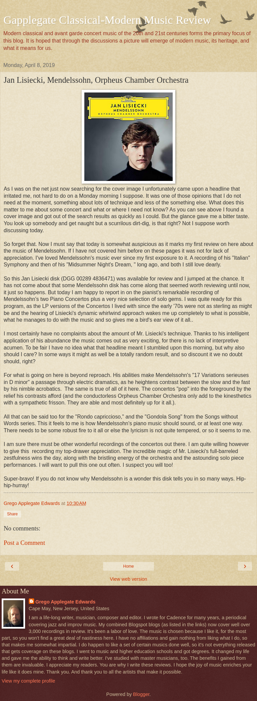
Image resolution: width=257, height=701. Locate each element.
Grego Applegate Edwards (65, 601)
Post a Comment (24, 542)
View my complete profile (28, 681)
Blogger (141, 694)
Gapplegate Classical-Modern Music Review (107, 19)
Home (128, 566)
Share (12, 514)
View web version (128, 579)
